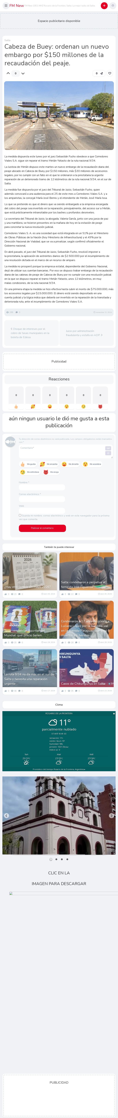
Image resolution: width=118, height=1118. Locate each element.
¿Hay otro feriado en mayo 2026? (27, 587)
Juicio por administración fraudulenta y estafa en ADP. (84, 333)
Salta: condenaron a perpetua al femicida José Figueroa (83, 584)
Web (21, 506)
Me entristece (33, 472)
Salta (7, 40)
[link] (110, 73)
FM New (16, 5)
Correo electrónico (30, 494)
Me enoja (54, 472)
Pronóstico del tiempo (59, 769)
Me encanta (52, 464)
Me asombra (95, 464)
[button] (6, 5)
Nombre (24, 482)
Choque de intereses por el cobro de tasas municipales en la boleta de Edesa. (30, 333)
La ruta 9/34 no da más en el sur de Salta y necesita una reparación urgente (29, 679)
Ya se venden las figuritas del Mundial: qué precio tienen (24, 633)
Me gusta (31, 464)
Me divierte (73, 464)
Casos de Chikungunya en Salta (83, 684)
